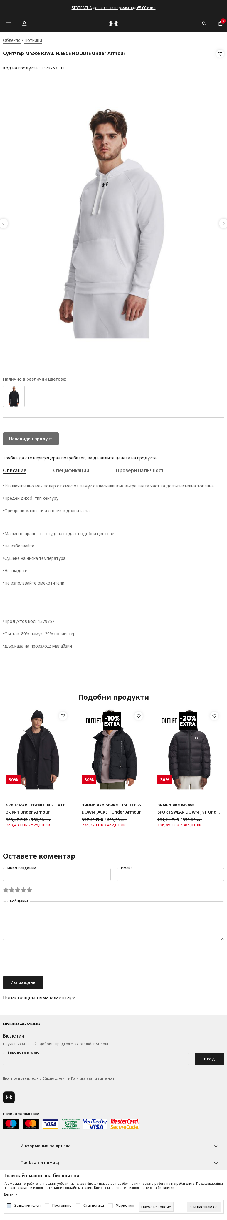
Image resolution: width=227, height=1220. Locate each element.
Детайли (11, 1194)
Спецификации (71, 468)
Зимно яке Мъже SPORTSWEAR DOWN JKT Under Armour (189, 807)
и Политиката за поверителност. (91, 1077)
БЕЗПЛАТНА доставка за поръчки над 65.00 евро (114, 7)
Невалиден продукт (31, 437)
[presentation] (47, 956)
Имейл (126, 866)
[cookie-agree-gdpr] (204, 1207)
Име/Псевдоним (21, 866)
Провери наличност (140, 468)
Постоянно (62, 1205)
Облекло (12, 40)
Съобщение (17, 899)
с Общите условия (53, 1077)
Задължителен (27, 1205)
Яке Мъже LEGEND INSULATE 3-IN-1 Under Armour (35, 806)
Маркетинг (125, 1205)
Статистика (93, 1205)
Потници (33, 40)
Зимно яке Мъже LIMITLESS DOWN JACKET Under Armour (111, 806)
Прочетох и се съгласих (59, 1077)
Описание (14, 468)
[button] (220, 61)
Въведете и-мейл (24, 1050)
